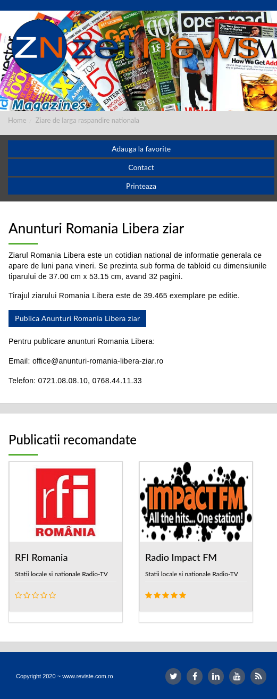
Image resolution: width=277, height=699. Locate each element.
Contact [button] (141, 167)
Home (17, 120)
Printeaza (141, 185)
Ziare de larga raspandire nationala (87, 120)
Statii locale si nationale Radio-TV (61, 574)
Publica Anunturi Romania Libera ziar (77, 318)
